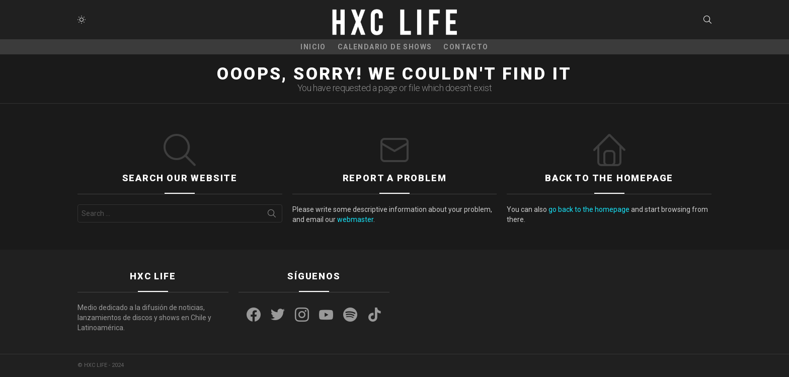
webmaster (355, 219)
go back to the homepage (588, 209)
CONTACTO (465, 47)
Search (272, 215)
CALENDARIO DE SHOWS (385, 47)
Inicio (313, 47)
